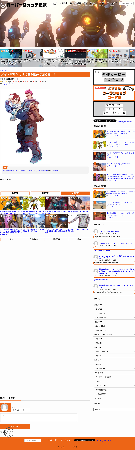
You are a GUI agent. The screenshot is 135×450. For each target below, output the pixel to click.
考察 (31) (98, 364)
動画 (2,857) (98, 305)
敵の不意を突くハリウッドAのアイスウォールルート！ (116, 286)
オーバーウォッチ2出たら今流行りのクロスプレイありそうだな (116, 257)
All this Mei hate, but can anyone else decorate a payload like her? (25, 170)
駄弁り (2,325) (100, 326)
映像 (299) (99, 343)
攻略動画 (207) (100, 368)
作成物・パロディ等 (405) (103, 335)
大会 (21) (98, 356)
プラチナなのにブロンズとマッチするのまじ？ (115, 244)
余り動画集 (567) (101, 317)
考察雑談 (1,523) (101, 330)
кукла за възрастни (100, 280)
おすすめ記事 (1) (100, 394)
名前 (13, 407)
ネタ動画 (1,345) (101, 313)
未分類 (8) (97, 398)
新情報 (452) (98, 373)
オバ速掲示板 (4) (101, 390)
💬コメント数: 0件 (7, 84)
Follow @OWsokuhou (125, 122)
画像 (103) (99, 339)
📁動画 (2, 82)
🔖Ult (24, 82)
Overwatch (55, 170)
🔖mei (20, 82)
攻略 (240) (97, 360)
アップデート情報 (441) (104, 377)
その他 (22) (98, 381)
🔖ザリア (43, 82)
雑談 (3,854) (98, 322)
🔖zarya (29, 82)
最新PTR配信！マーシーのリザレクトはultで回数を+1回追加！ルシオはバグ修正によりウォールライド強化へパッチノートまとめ (117, 271)
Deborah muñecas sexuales (102, 251)
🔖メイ (14, 82)
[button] (1, 57)
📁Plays (8, 82)
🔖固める (36, 82)
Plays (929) (99, 309)
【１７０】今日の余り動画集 (109, 232)
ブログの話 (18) (101, 385)
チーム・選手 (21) (102, 351)
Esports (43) (98, 347)
